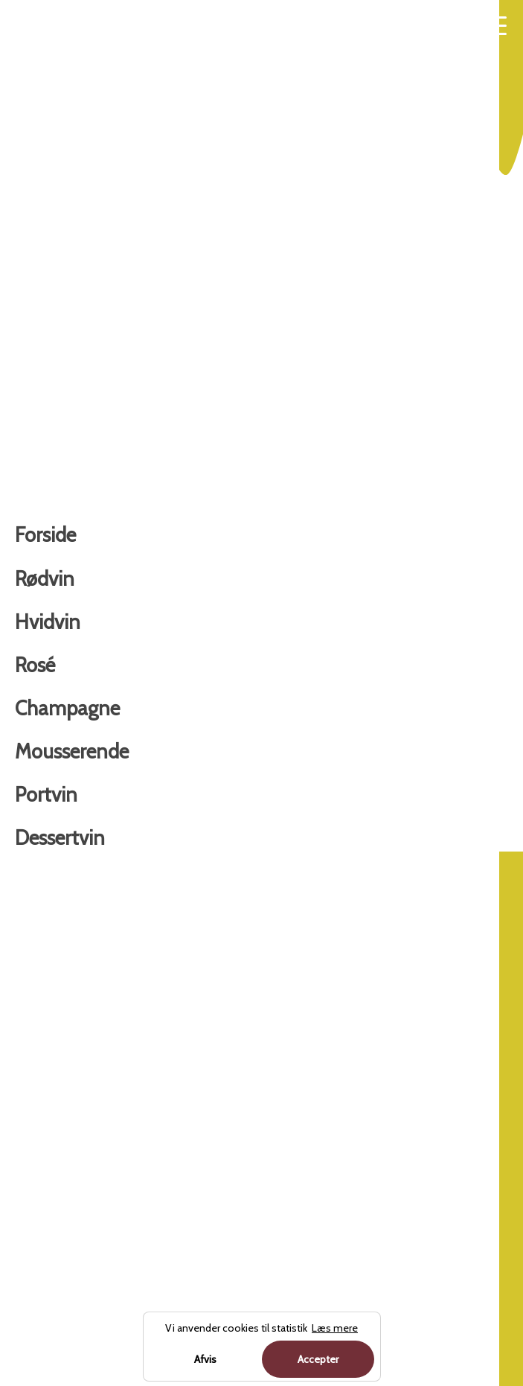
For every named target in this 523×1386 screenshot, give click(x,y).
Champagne (52, 1063)
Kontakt (284, 1023)
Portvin (37, 1143)
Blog (274, 941)
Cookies (284, 1063)
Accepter (318, 1359)
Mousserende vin (65, 1103)
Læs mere (332, 754)
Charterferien (137, 1318)
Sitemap (287, 1103)
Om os (281, 982)
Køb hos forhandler (102, 754)
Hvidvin (373, 833)
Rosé (30, 1023)
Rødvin (36, 941)
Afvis (205, 1359)
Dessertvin (46, 1183)
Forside (326, 833)
